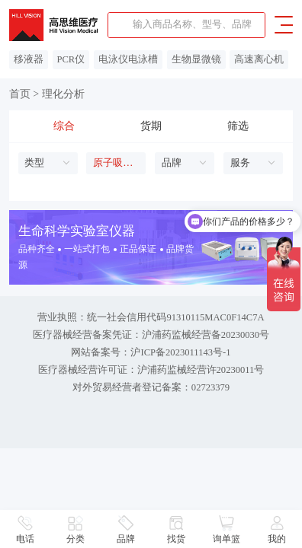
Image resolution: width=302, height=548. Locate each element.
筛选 (238, 126)
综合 (64, 126)
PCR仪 (70, 59)
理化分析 (63, 94)
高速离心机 (259, 59)
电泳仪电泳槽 (128, 59)
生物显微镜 (196, 59)
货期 (151, 126)
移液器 (28, 59)
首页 (20, 94)
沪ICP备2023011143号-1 (180, 352)
